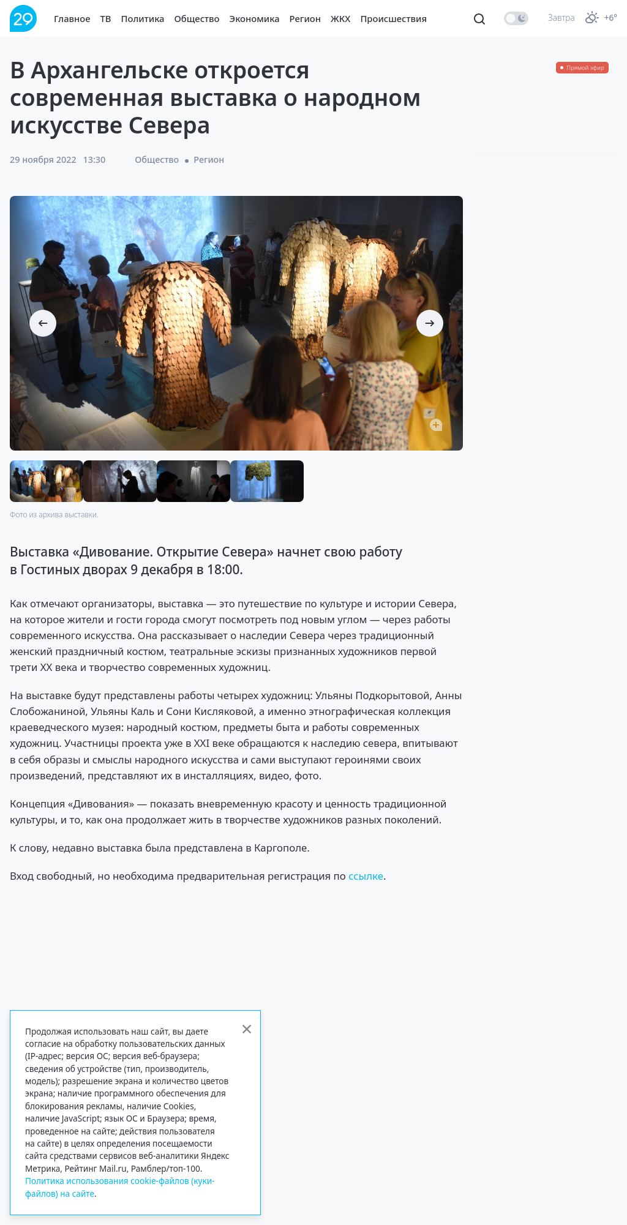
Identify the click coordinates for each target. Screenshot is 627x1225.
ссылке (365, 876)
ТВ (105, 18)
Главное (72, 18)
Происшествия (393, 18)
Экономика (255, 18)
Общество (197, 18)
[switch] (516, 18)
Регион (305, 18)
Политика (143, 18)
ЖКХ (340, 18)
